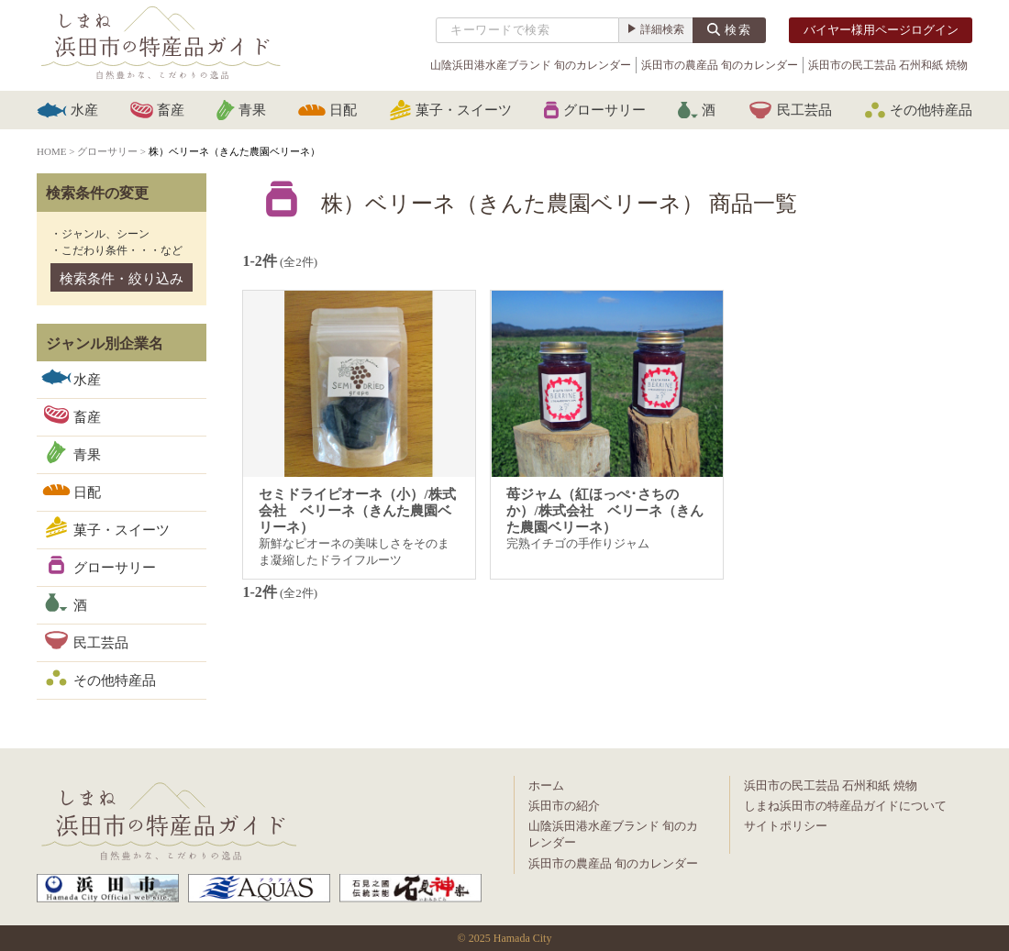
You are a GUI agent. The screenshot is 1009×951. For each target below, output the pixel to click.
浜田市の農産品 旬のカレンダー (719, 65)
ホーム (546, 785)
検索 (738, 30)
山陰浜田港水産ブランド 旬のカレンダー (530, 65)
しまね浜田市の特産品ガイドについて (845, 806)
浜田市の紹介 (564, 806)
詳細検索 (662, 29)
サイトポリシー (785, 826)
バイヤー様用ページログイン (881, 30)
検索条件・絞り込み (121, 278)
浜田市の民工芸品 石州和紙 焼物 (888, 65)
